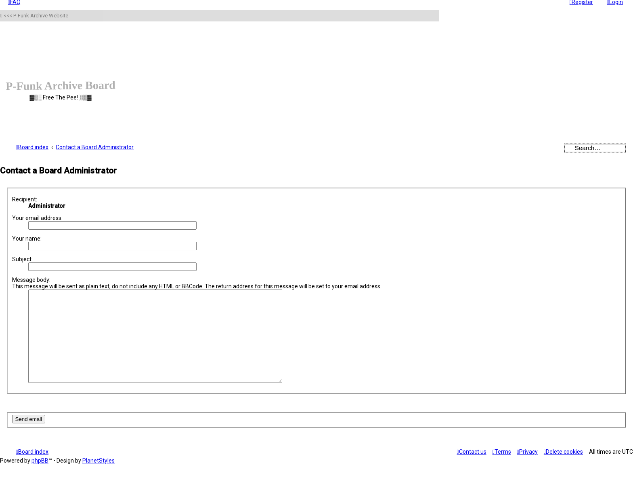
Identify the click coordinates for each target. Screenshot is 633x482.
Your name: (27, 238)
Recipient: (24, 199)
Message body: (31, 280)
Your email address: (37, 218)
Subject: (22, 259)
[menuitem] (563, 470)
